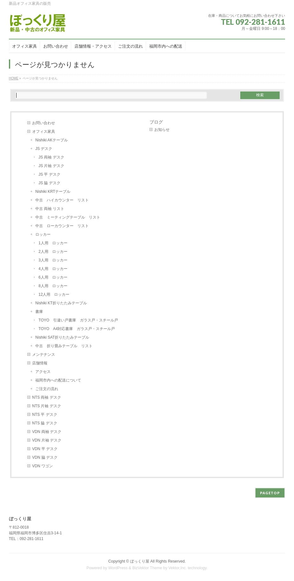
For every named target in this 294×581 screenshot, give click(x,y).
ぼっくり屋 (139, 561)
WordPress (118, 568)
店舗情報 (39, 363)
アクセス (43, 371)
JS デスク (43, 148)
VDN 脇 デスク (45, 457)
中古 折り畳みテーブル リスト (64, 346)
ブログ (156, 122)
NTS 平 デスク (44, 414)
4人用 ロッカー (52, 269)
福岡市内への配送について (58, 380)
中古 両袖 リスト (49, 208)
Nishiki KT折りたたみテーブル (61, 303)
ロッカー (43, 234)
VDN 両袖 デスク (46, 431)
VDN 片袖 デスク (46, 440)
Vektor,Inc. (177, 568)
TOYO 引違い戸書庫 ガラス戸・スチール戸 (78, 320)
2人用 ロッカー (52, 251)
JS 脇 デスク (49, 183)
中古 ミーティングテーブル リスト (67, 217)
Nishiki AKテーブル (51, 140)
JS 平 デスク (49, 174)
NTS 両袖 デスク (46, 397)
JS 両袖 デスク (51, 157)
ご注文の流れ (46, 389)
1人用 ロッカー (52, 243)
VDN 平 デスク (45, 449)
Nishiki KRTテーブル (52, 191)
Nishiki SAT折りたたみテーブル (64, 337)
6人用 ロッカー (52, 277)
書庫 (39, 311)
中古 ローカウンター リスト (62, 226)
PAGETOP (270, 493)
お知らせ (162, 129)
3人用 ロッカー (52, 260)
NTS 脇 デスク (44, 423)
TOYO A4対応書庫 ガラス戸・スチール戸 (76, 329)
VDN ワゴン (42, 466)
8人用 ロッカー (52, 286)
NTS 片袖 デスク (46, 406)
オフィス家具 (43, 131)
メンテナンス (43, 354)
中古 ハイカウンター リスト (62, 200)
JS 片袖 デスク (51, 166)
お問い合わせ (43, 123)
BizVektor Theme (147, 568)
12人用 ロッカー (53, 294)
